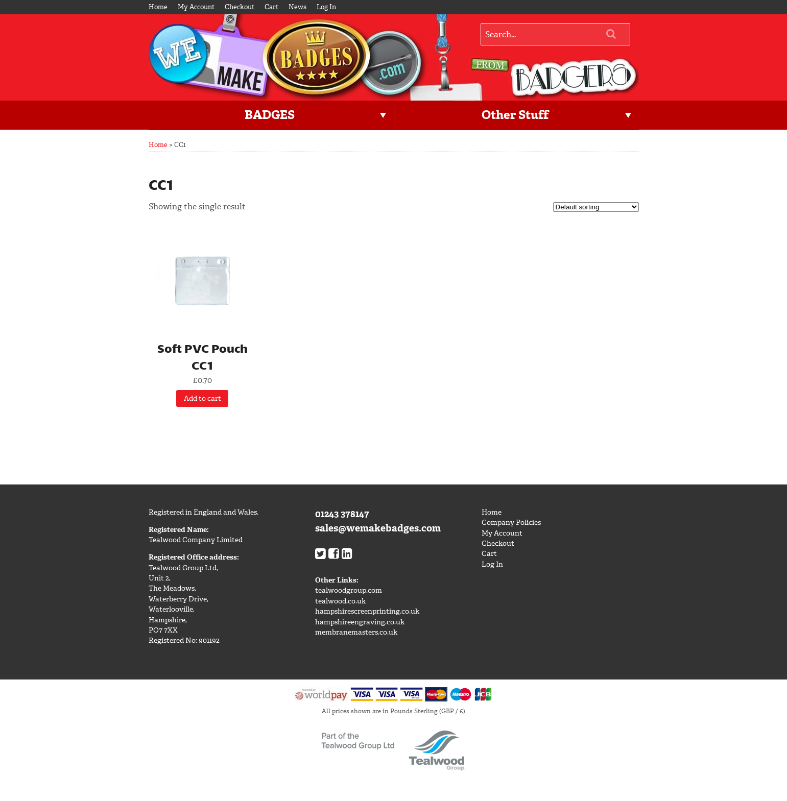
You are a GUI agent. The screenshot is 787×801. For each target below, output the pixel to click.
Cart (271, 7)
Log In (326, 7)
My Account (196, 7)
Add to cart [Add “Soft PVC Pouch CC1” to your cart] (202, 398)
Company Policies (511, 522)
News (297, 7)
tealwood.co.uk (340, 601)
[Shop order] (596, 207)
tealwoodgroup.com (348, 590)
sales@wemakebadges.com (378, 528)
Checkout (239, 7)
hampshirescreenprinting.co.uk (367, 611)
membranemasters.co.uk (356, 632)
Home (158, 7)
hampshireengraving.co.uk (359, 622)
